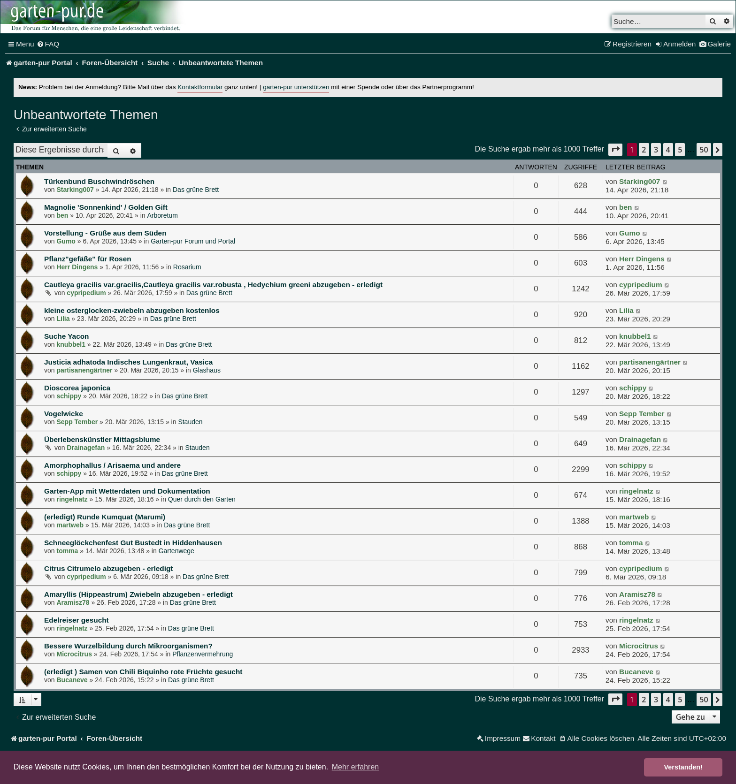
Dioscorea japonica (77, 388)
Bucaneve (71, 680)
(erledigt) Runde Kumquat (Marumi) (104, 517)
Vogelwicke (63, 414)
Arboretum (162, 215)
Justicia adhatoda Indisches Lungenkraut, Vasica (128, 362)
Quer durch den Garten (202, 499)
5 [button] (680, 150)
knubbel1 (70, 344)
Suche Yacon (66, 336)
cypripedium (86, 293)
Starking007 (74, 189)
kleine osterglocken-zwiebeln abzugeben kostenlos (132, 310)
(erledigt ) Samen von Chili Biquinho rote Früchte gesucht (143, 672)
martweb (70, 525)
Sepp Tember (77, 422)
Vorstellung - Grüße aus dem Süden (105, 233)
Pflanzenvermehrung (202, 654)
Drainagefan (86, 447)
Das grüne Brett (196, 189)
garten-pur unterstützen (296, 87)
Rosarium (187, 267)
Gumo (65, 241)
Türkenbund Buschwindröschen (99, 181)
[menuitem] (48, 44)
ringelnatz (71, 499)
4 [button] (668, 150)
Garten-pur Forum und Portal (193, 241)
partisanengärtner (84, 370)
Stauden (190, 422)
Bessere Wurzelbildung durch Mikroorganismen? (128, 646)
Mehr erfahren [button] (355, 767)
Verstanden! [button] (683, 767)
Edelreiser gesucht (76, 620)
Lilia (62, 318)
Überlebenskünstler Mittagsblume (102, 439)
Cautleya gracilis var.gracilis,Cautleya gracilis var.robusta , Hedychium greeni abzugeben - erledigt (213, 285)
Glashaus (207, 370)
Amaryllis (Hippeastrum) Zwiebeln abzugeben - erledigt (138, 594)
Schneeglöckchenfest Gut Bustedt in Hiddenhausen (133, 543)
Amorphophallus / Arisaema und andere (112, 465)
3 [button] (656, 150)
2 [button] (644, 150)
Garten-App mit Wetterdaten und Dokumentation (127, 491)
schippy (68, 396)
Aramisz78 (72, 602)
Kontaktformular (199, 87)
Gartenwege (176, 551)
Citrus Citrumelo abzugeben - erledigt (108, 568)
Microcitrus (74, 654)
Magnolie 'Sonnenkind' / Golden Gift (106, 207)
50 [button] (703, 150)
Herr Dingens (77, 267)
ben (62, 215)
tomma (67, 551)
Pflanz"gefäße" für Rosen (87, 259)
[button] (615, 149)
